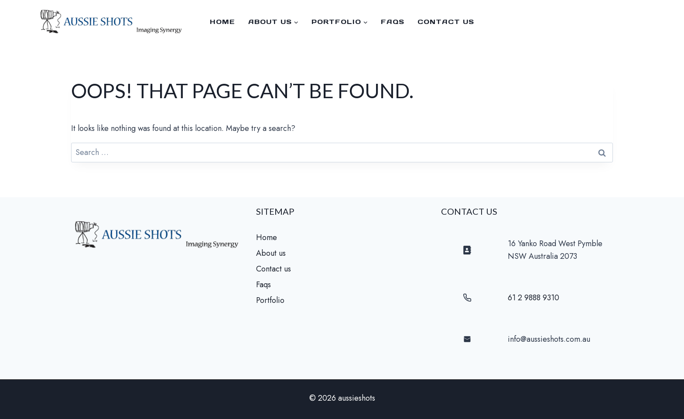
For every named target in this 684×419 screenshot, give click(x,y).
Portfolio (270, 300)
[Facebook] (667, 22)
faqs (392, 21)
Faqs (263, 284)
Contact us (445, 21)
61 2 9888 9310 (533, 297)
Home (222, 21)
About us (271, 253)
